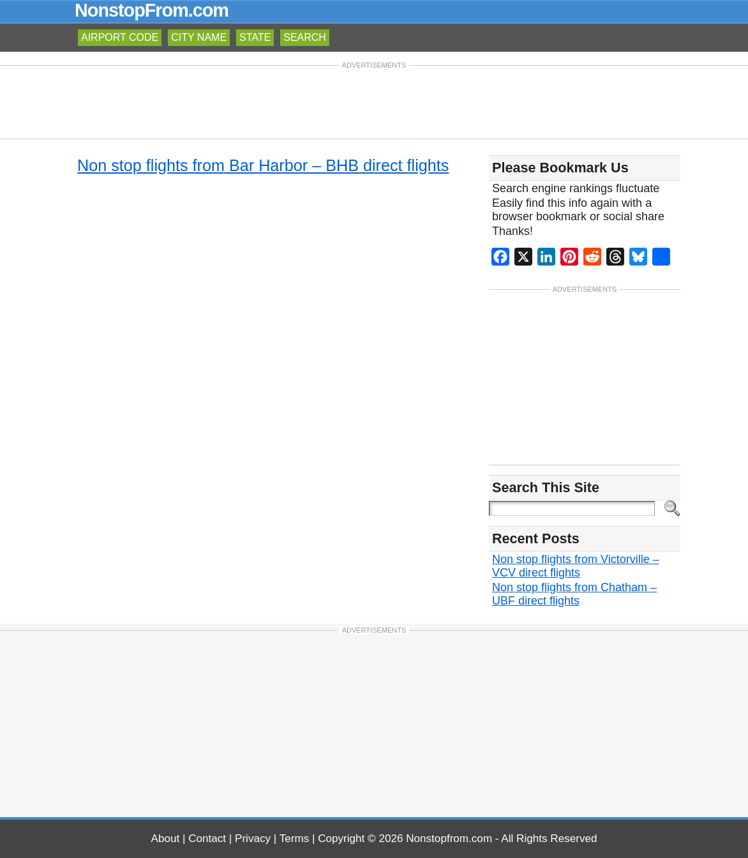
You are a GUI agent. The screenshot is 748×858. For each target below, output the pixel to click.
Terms (295, 838)
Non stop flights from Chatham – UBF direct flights (574, 594)
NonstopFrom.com (151, 10)
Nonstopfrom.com (449, 838)
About (165, 838)
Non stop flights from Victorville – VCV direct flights (575, 566)
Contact (207, 838)
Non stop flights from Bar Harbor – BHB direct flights (263, 165)
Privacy (253, 838)
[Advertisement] (374, 101)
